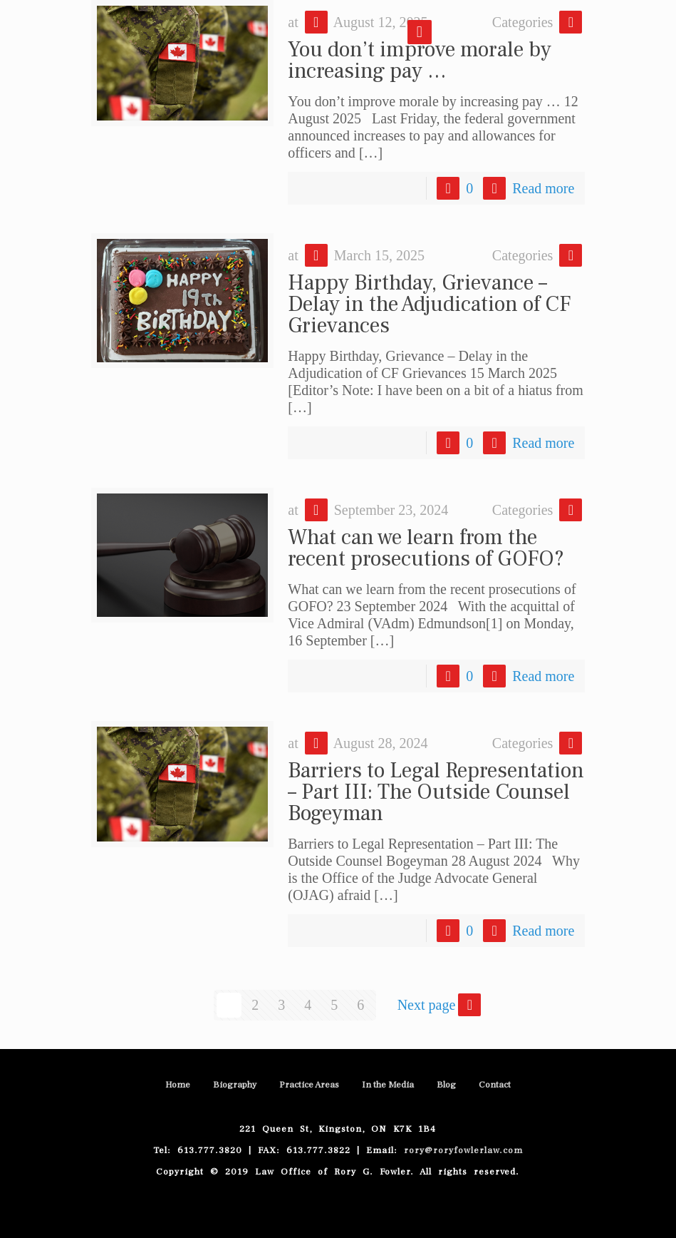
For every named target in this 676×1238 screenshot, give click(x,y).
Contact (495, 1084)
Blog (446, 1084)
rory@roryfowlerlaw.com (460, 1150)
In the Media (388, 1084)
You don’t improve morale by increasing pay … (419, 60)
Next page (440, 1005)
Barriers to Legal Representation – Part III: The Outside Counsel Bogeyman (436, 792)
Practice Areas (309, 1084)
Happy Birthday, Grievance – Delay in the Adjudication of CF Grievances (429, 304)
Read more (543, 188)
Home (177, 1084)
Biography (234, 1084)
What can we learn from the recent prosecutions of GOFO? (426, 548)
